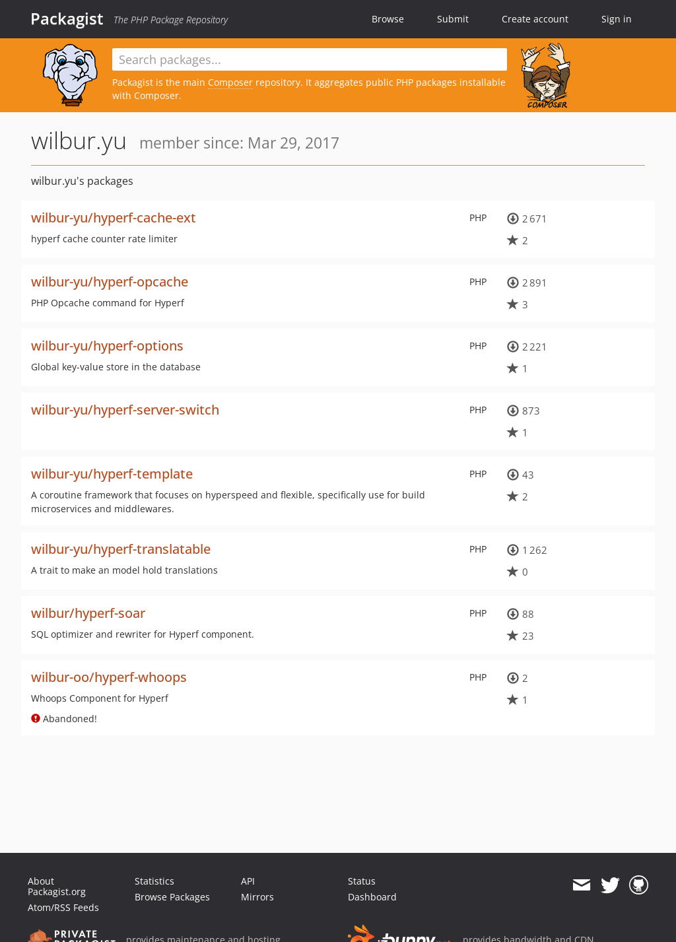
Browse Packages (172, 897)
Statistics (154, 881)
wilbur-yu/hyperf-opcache (109, 281)
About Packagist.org (57, 886)
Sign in (616, 19)
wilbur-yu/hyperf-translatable (121, 549)
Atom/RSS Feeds (63, 907)
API (248, 881)
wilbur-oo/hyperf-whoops (109, 677)
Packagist (67, 18)
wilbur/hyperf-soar (88, 613)
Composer (230, 82)
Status (362, 881)
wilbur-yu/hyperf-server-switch (125, 410)
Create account (535, 19)
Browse (388, 19)
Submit (453, 19)
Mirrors (257, 897)
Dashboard (372, 897)
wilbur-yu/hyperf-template (112, 474)
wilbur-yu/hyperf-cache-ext (113, 217)
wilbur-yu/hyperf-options (107, 345)
